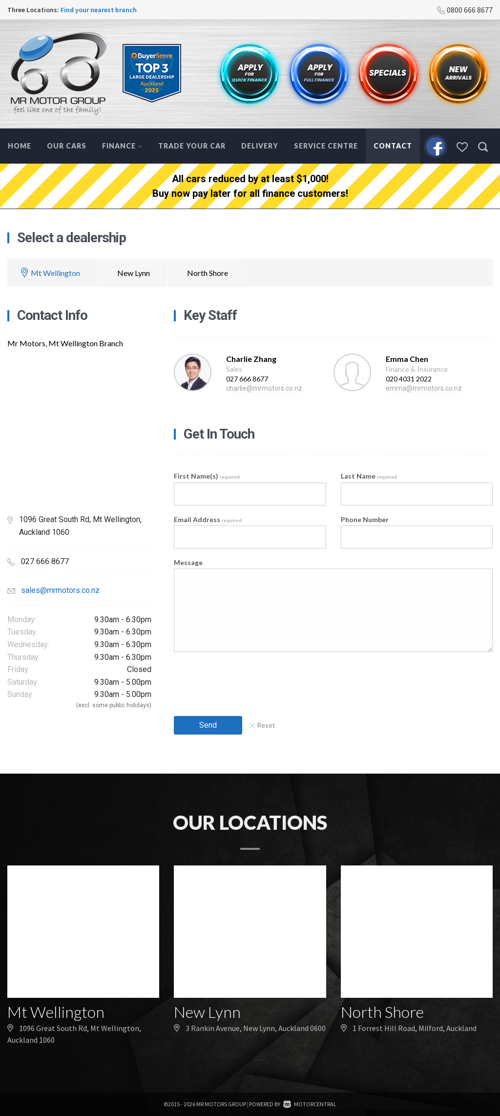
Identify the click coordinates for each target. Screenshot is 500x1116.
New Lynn (133, 272)
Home (19, 146)
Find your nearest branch (99, 9)
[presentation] (248, 681)
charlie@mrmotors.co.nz (264, 388)
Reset (262, 725)
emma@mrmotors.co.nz (424, 388)
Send (208, 725)
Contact (393, 146)
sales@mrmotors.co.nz (60, 590)
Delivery (259, 146)
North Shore (207, 272)
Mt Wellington (55, 272)
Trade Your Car (192, 146)
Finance (122, 146)
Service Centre (326, 146)
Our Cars (66, 146)
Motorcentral (309, 1104)
